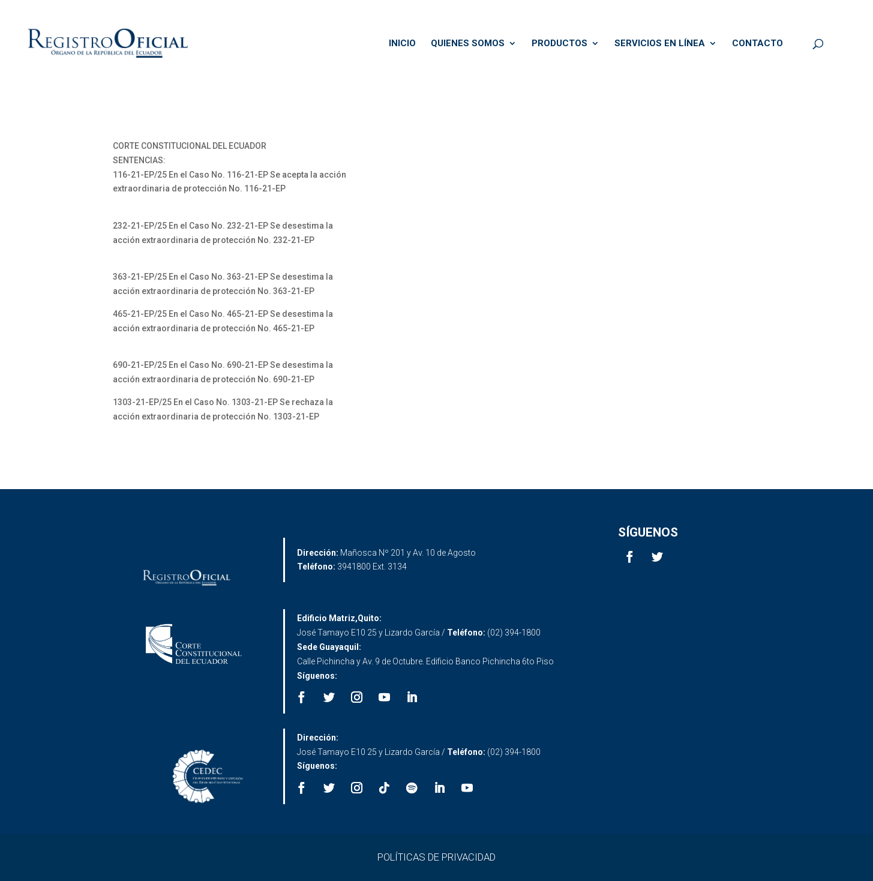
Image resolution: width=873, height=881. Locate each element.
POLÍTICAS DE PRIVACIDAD (436, 857)
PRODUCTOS (559, 44)
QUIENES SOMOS (468, 44)
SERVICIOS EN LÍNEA (659, 44)
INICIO (402, 44)
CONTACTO (757, 44)
